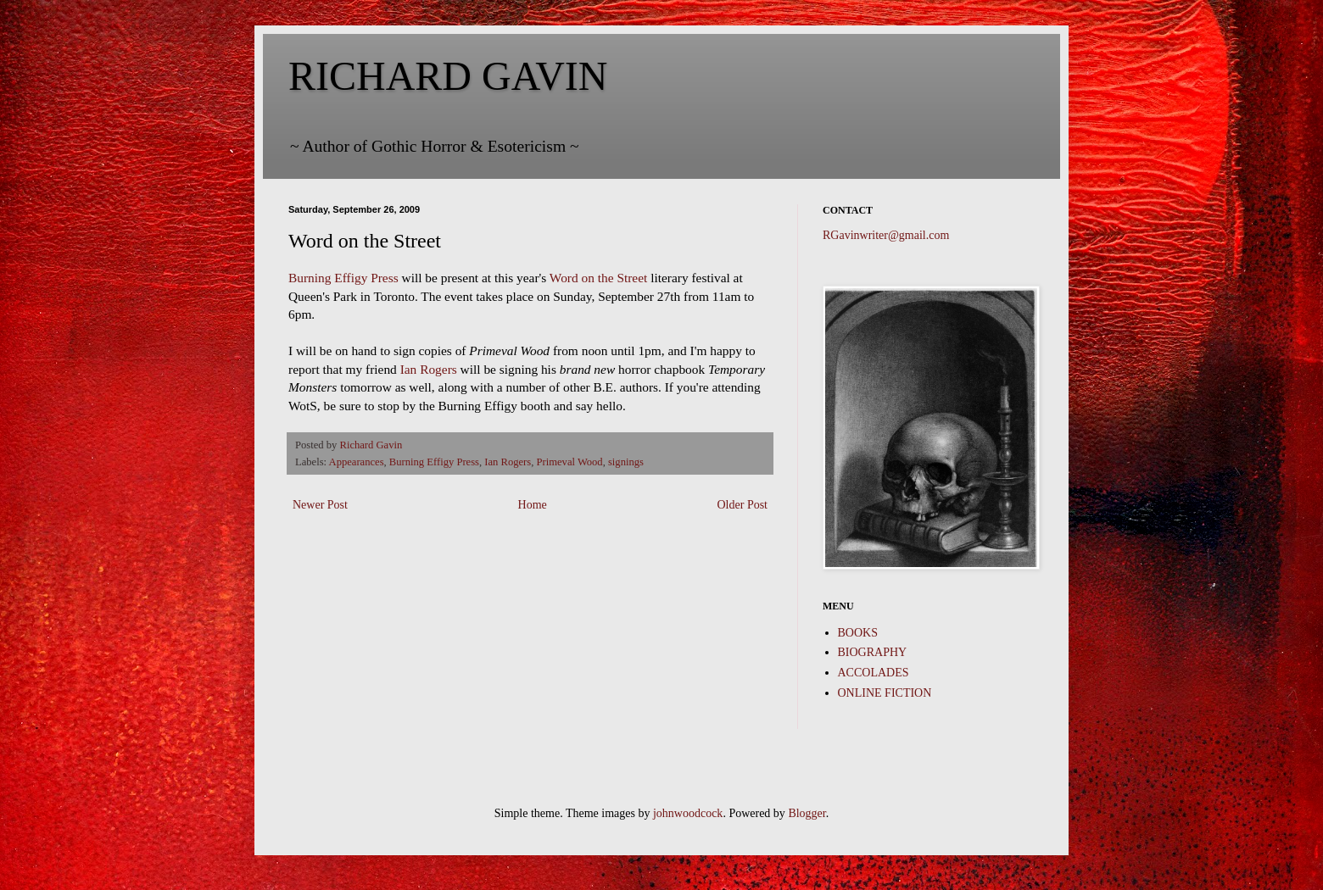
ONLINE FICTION (885, 693)
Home (532, 504)
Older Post (742, 504)
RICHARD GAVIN (447, 75)
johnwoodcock (688, 813)
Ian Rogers (430, 369)
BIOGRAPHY (872, 652)
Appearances (356, 462)
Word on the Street (600, 277)
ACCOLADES (873, 672)
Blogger (806, 813)
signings (626, 462)
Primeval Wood (570, 462)
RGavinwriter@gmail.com (886, 235)
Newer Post (320, 504)
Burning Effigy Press (343, 277)
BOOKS (858, 632)
